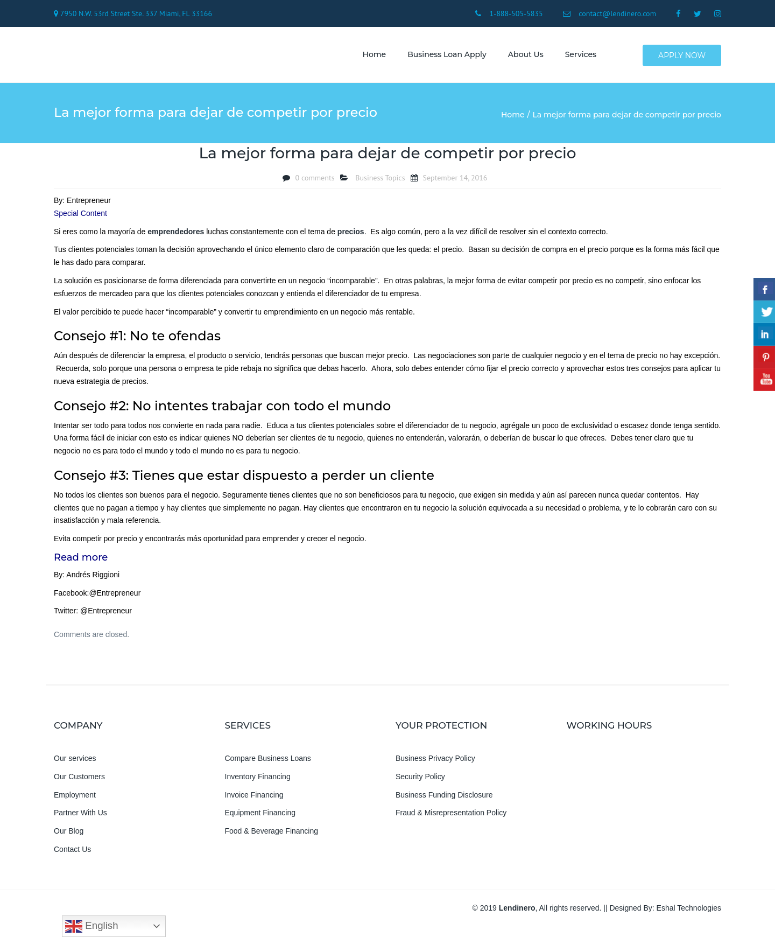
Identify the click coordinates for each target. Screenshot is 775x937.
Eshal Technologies (689, 912)
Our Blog (68, 835)
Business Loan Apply (443, 56)
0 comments (315, 182)
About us (522, 56)
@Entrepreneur (114, 597)
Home (371, 56)
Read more (81, 562)
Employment (75, 799)
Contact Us (72, 853)
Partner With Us (80, 817)
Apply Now (682, 57)
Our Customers (79, 781)
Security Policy (420, 781)
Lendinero (517, 912)
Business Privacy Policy (435, 762)
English (91, 926)
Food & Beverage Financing (272, 835)
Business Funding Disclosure (444, 799)
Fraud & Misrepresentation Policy (451, 817)
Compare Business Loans (268, 762)
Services (577, 56)
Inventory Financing (258, 781)
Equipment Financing (260, 817)
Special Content (80, 217)
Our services (75, 762)
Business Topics (380, 182)
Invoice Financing (254, 799)
